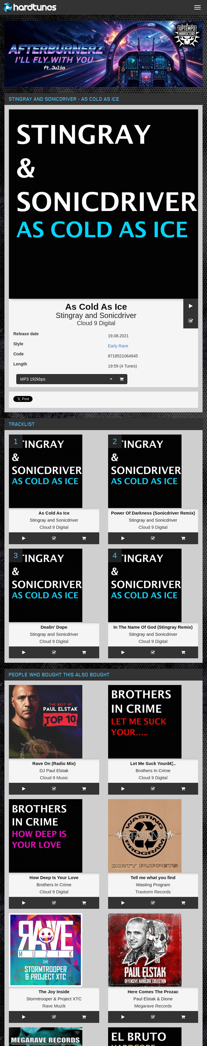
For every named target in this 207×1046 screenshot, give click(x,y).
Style (18, 343)
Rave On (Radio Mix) (54, 763)
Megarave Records (153, 1005)
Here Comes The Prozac (153, 991)
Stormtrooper (39, 998)
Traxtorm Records (153, 891)
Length (20, 364)
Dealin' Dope (54, 627)
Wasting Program (153, 884)
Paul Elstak (144, 998)
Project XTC (70, 998)
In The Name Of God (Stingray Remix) (153, 627)
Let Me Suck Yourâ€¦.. (153, 763)
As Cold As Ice (53, 512)
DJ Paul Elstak (53, 770)
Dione (167, 998)
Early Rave (118, 346)
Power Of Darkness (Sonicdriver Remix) (153, 512)
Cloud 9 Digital (96, 323)
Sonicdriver (118, 315)
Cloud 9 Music (54, 777)
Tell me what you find (153, 877)
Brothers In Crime (153, 770)
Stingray (69, 315)
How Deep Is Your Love (54, 877)
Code (18, 354)
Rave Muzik (53, 1005)
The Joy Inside (53, 991)
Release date (26, 333)
